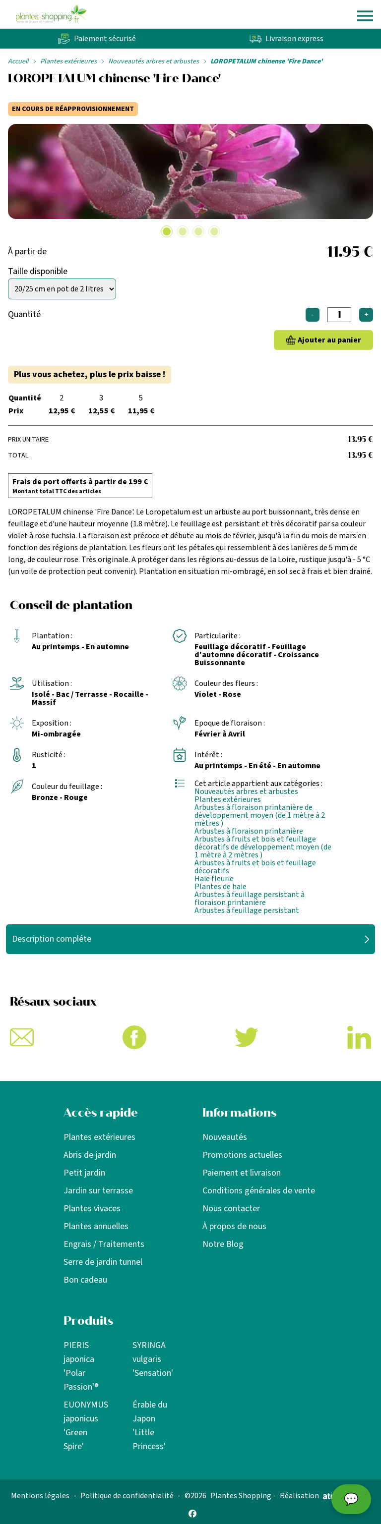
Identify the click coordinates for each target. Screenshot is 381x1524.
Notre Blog (223, 1244)
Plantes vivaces (92, 1208)
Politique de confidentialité (127, 1495)
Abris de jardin (90, 1155)
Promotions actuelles (242, 1155)
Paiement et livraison (241, 1173)
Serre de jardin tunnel (103, 1262)
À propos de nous (234, 1226)
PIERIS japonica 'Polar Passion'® (81, 1366)
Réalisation (315, 1495)
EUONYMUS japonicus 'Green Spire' (86, 1426)
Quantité (24, 314)
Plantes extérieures (68, 61)
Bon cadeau (85, 1280)
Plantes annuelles (96, 1226)
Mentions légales (40, 1495)
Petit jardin (84, 1173)
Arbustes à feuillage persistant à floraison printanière (249, 898)
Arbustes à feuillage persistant (246, 910)
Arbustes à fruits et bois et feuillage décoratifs (255, 867)
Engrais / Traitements (104, 1244)
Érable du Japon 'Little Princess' (149, 1426)
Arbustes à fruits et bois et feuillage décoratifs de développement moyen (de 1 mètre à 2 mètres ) (262, 847)
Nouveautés (224, 1137)
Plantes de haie (220, 887)
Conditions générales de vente (258, 1191)
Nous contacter (231, 1208)
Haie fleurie (214, 879)
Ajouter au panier (329, 340)
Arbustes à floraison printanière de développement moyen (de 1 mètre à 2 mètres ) (259, 815)
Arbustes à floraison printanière (248, 831)
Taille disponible (37, 271)
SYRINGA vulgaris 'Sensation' (152, 1359)
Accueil (18, 61)
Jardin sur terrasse (98, 1191)
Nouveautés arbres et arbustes (153, 61)
